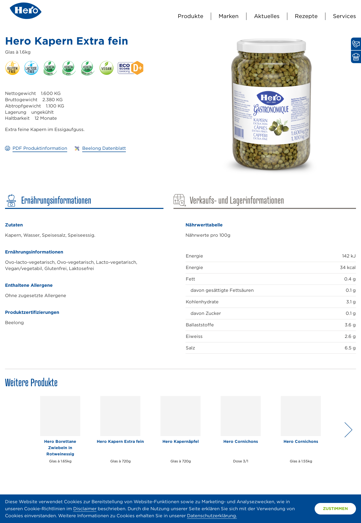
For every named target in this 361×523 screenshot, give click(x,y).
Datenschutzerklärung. (212, 515)
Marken (229, 16)
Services (344, 16)
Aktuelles (267, 16)
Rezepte (306, 16)
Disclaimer (85, 508)
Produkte (190, 16)
